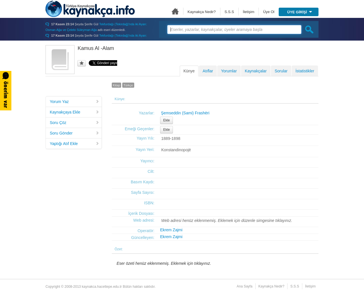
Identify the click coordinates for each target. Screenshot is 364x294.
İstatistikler (304, 71)
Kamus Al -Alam (96, 48)
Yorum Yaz (74, 101)
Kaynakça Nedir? (202, 12)
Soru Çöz (74, 122)
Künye (189, 71)
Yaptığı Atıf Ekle (74, 143)
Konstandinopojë (176, 150)
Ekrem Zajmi (171, 230)
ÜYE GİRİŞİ (299, 12)
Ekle (166, 120)
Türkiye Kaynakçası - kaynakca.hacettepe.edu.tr (90, 9)
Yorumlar (229, 71)
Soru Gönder (74, 133)
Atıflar (208, 71)
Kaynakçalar (256, 71)
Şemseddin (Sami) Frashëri (185, 113)
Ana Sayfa (175, 11)
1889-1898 (170, 138)
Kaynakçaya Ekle (74, 112)
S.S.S (229, 12)
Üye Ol (268, 12)
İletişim (248, 12)
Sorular (281, 71)
